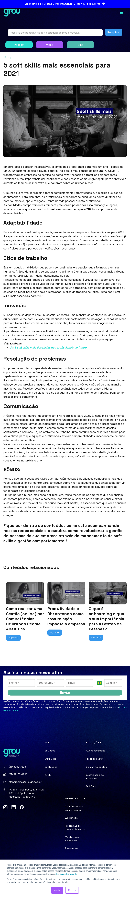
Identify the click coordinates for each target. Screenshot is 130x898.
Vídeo (49, 44)
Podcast (19, 44)
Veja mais (13, 637)
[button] (121, 13)
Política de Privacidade (66, 874)
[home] (11, 13)
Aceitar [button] (57, 890)
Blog (80, 44)
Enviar (65, 692)
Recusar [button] (72, 890)
